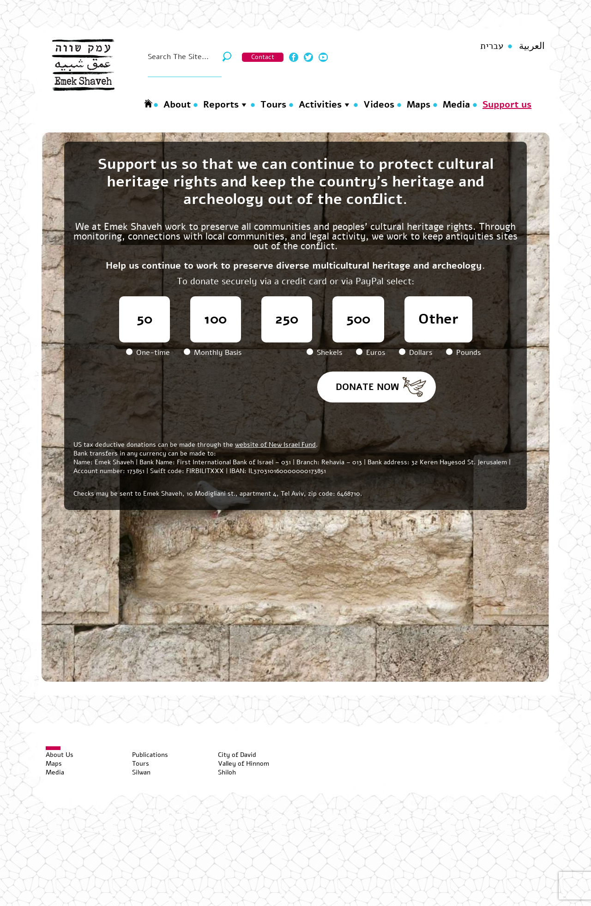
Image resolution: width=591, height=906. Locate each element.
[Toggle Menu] (53, 748)
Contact (262, 57)
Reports (221, 104)
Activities (320, 104)
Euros (371, 353)
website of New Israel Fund (275, 444)
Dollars (416, 353)
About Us (59, 754)
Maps (418, 104)
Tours (273, 104)
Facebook (293, 57)
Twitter (308, 57)
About (177, 104)
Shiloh (227, 772)
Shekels (325, 353)
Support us (506, 104)
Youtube (323, 57)
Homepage (148, 103)
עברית (491, 46)
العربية (532, 46)
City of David (237, 754)
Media (456, 104)
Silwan (141, 772)
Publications (150, 754)
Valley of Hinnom (243, 763)
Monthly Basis (212, 353)
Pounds (463, 353)
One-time (149, 353)
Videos (378, 104)
